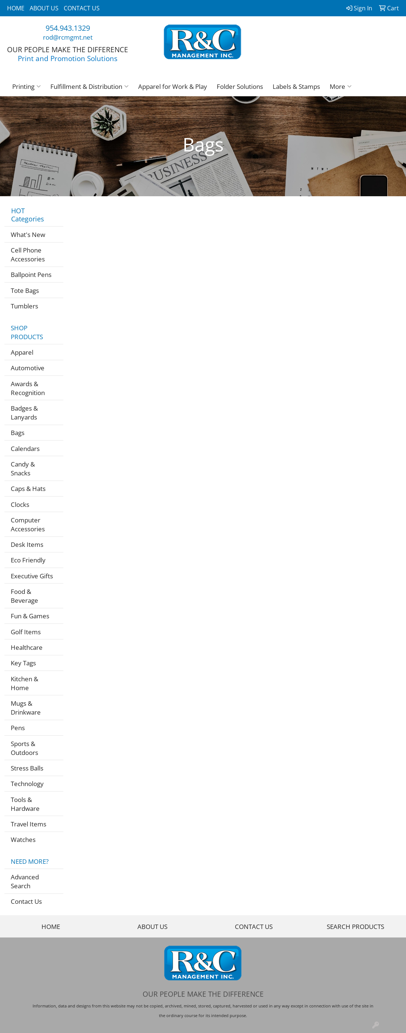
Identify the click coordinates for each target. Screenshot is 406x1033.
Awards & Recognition (28, 388)
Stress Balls (27, 767)
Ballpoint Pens (31, 274)
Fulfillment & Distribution (89, 86)
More (341, 86)
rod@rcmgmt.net (68, 37)
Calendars (25, 448)
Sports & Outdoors (24, 748)
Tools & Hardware (25, 804)
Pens (18, 727)
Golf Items (26, 631)
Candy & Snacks (23, 468)
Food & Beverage (24, 596)
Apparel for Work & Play (172, 86)
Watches (23, 839)
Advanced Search (25, 881)
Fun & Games (30, 615)
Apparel (22, 352)
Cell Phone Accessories (28, 254)
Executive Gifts (32, 575)
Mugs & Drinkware (26, 707)
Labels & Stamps (296, 86)
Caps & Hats (28, 488)
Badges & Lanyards (24, 412)
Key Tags (23, 662)
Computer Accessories (28, 524)
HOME (15, 8)
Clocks (20, 504)
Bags (17, 432)
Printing (26, 86)
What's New (28, 234)
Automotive (27, 367)
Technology (27, 783)
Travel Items (28, 823)
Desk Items (27, 544)
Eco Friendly (28, 559)
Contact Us (26, 901)
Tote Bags (25, 290)
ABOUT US (44, 8)
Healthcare (27, 647)
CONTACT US (82, 8)
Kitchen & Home (24, 683)
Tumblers (24, 305)
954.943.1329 (68, 28)
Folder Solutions (240, 86)
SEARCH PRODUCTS (355, 926)
